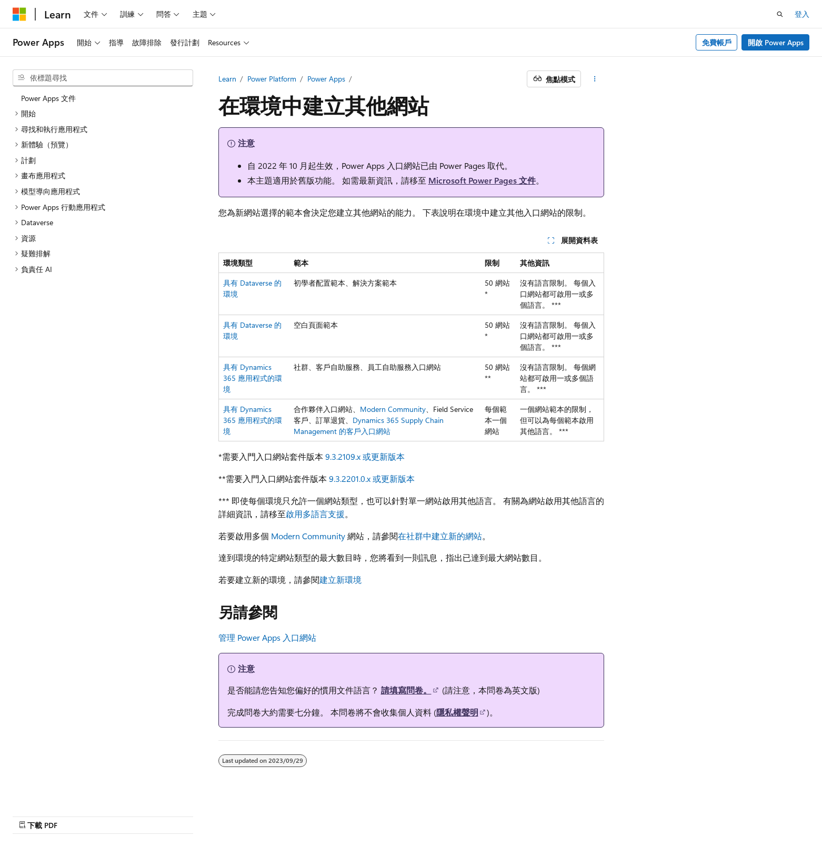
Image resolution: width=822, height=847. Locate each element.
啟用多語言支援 (315, 513)
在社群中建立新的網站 (440, 535)
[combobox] (103, 77)
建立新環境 (340, 579)
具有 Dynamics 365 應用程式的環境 (252, 378)
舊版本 (538, 814)
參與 (611, 814)
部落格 (573, 814)
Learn (227, 79)
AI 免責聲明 (495, 814)
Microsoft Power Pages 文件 (482, 180)
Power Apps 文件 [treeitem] (48, 98)
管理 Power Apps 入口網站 (267, 637)
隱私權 (642, 814)
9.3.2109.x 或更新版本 (365, 456)
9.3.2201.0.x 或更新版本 (372, 478)
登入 (802, 14)
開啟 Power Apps (776, 42)
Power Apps (326, 79)
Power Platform (271, 79)
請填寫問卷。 (406, 689)
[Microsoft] (19, 14)
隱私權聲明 (457, 712)
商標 (723, 814)
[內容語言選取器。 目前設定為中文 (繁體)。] (42, 813)
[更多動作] (594, 78)
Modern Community (393, 409)
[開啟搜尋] (779, 14)
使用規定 (689, 814)
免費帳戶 (716, 42)
